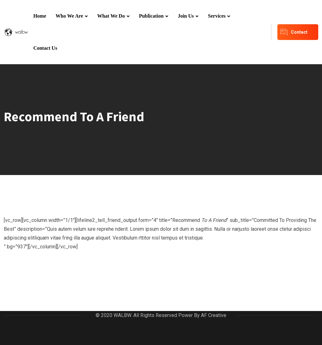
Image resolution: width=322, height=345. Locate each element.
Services (216, 16)
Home (39, 16)
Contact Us (45, 48)
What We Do (111, 16)
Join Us (186, 16)
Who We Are (69, 16)
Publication (151, 16)
